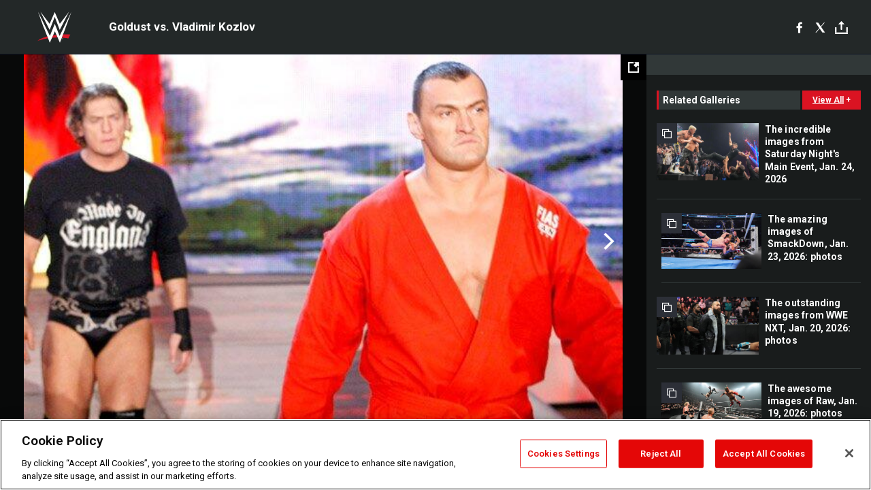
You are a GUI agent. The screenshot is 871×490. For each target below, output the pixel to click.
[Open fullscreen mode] (633, 67)
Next (607, 241)
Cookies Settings (563, 453)
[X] (820, 27)
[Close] (849, 453)
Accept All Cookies (764, 453)
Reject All (660, 453)
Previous (39, 241)
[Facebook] (799, 27)
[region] (435, 454)
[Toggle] (841, 27)
